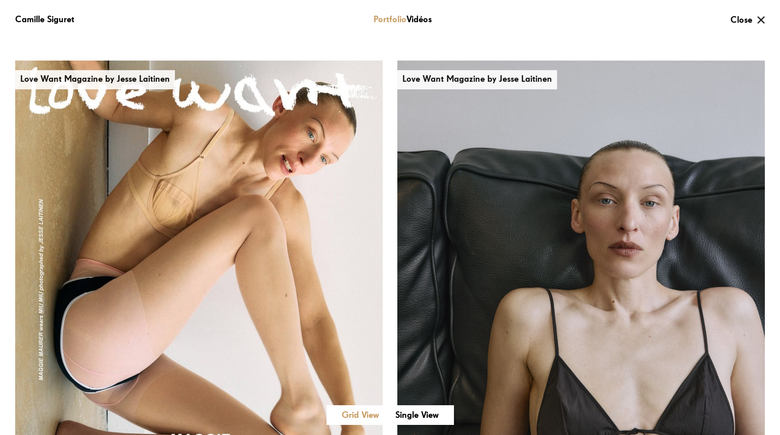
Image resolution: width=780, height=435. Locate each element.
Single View (417, 415)
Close (741, 20)
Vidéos (419, 19)
